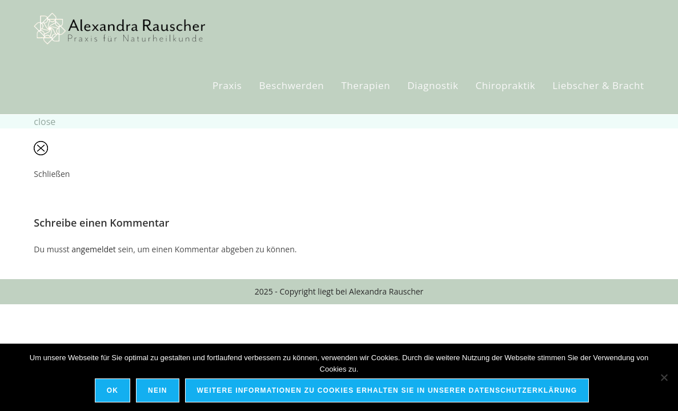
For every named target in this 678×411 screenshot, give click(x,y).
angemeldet (93, 249)
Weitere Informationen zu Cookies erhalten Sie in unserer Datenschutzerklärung (387, 390)
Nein (157, 390)
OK (112, 390)
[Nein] (663, 377)
